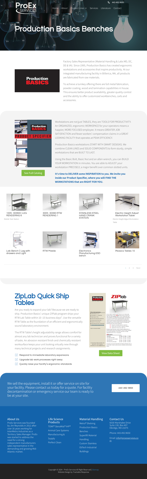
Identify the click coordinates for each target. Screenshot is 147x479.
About (64, 8)
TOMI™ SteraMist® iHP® (59, 426)
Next (138, 268)
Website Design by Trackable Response (73, 472)
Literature (106, 8)
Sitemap (95, 469)
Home (55, 8)
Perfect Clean (54, 442)
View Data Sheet (111, 353)
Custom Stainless (88, 443)
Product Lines (77, 8)
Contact (117, 8)
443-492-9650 (125, 388)
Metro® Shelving (87, 423)
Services (94, 8)
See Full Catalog (33, 173)
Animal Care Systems (58, 430)
